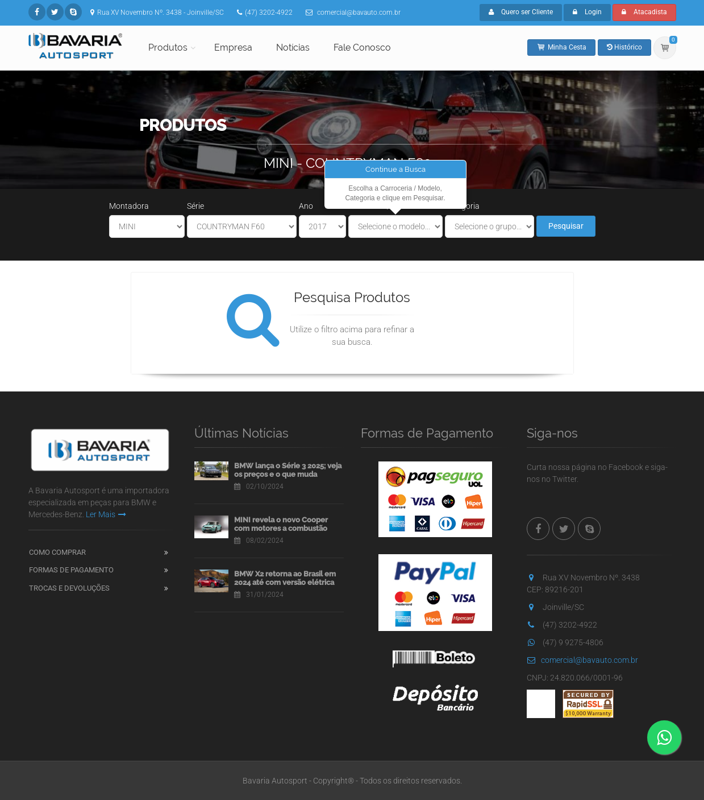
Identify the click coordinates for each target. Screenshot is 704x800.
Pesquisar (566, 225)
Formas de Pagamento (71, 570)
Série (195, 206)
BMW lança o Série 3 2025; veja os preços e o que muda (287, 470)
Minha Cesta (561, 47)
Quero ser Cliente (521, 12)
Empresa (233, 47)
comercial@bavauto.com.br (582, 660)
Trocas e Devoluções (69, 588)
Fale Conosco (362, 47)
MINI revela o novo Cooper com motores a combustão (281, 524)
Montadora (129, 206)
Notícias (293, 47)
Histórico (624, 47)
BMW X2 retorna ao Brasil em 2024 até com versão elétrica (285, 578)
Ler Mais (106, 514)
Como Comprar (57, 552)
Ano (306, 206)
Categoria (462, 206)
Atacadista (644, 12)
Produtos (168, 47)
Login (587, 12)
